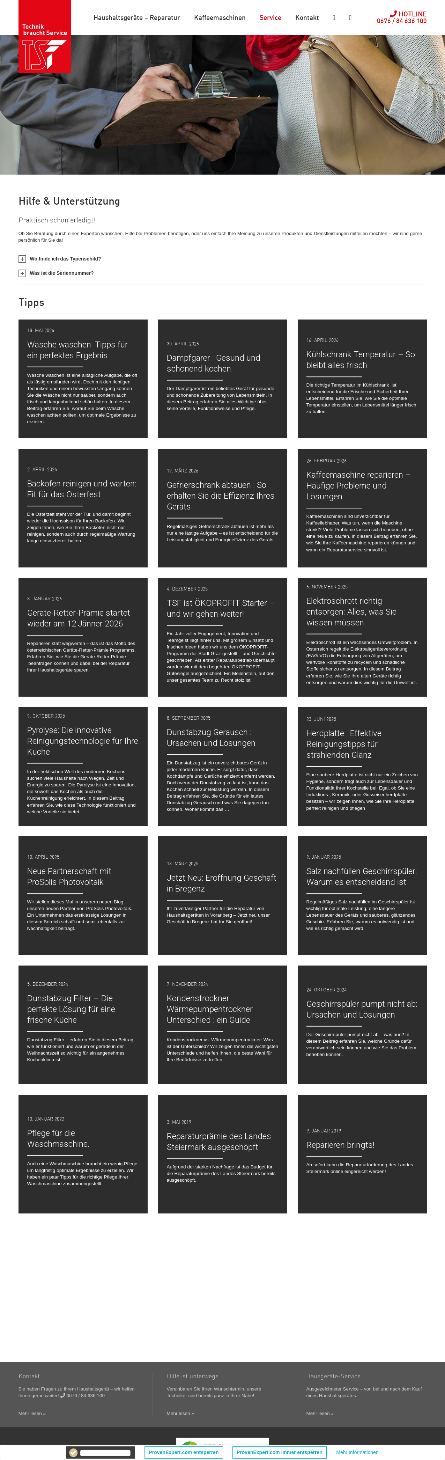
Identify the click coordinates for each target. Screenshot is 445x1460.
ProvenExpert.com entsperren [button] (184, 1452)
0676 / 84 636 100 (82, 1395)
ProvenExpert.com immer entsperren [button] (279, 1452)
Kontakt (307, 17)
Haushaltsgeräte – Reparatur (137, 17)
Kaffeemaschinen (220, 17)
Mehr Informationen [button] (357, 1452)
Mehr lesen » (32, 1413)
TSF (44, 36)
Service (270, 17)
